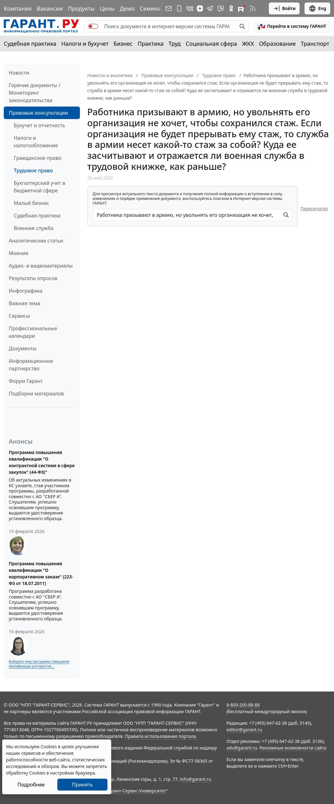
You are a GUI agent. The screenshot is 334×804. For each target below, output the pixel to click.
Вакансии (50, 8)
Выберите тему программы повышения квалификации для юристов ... (39, 663)
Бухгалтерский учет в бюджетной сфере (39, 187)
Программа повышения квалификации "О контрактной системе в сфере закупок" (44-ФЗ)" (42, 462)
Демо (127, 8)
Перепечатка (314, 208)
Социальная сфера (211, 43)
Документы (22, 348)
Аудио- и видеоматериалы (41, 265)
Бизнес (123, 43)
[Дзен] (200, 8)
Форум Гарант (26, 381)
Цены (107, 8)
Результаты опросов (33, 278)
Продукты (81, 8)
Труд (175, 43)
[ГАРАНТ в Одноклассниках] (231, 8)
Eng (317, 8)
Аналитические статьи (36, 240)
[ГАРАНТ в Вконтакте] (190, 8)
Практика (150, 43)
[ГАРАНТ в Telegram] (210, 8)
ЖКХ (248, 43)
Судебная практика (30, 43)
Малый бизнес (31, 203)
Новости (19, 72)
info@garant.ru (195, 779)
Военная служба (34, 228)
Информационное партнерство (31, 365)
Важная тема (24, 303)
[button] (291, 26)
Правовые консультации (38, 112)
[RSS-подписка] (252, 8)
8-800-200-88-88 (243, 705)
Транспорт (315, 43)
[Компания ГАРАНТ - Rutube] (242, 8)
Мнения (18, 253)
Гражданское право (37, 157)
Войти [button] (284, 8)
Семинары (154, 8)
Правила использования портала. (161, 736)
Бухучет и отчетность (39, 125)
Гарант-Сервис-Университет (136, 791)
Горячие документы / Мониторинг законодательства (34, 93)
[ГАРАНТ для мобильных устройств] (179, 8)
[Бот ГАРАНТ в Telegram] (220, 8)
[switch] (93, 26)
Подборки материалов (36, 393)
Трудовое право (33, 170)
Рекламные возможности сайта (292, 748)
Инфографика (26, 290)
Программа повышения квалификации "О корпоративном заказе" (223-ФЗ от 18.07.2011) (41, 573)
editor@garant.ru (244, 730)
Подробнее (30, 784)
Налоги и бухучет (85, 43)
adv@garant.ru (242, 748)
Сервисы (19, 315)
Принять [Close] (82, 784)
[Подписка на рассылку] (168, 8)
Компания (18, 8)
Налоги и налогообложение (36, 141)
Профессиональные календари (33, 332)
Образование (277, 43)
